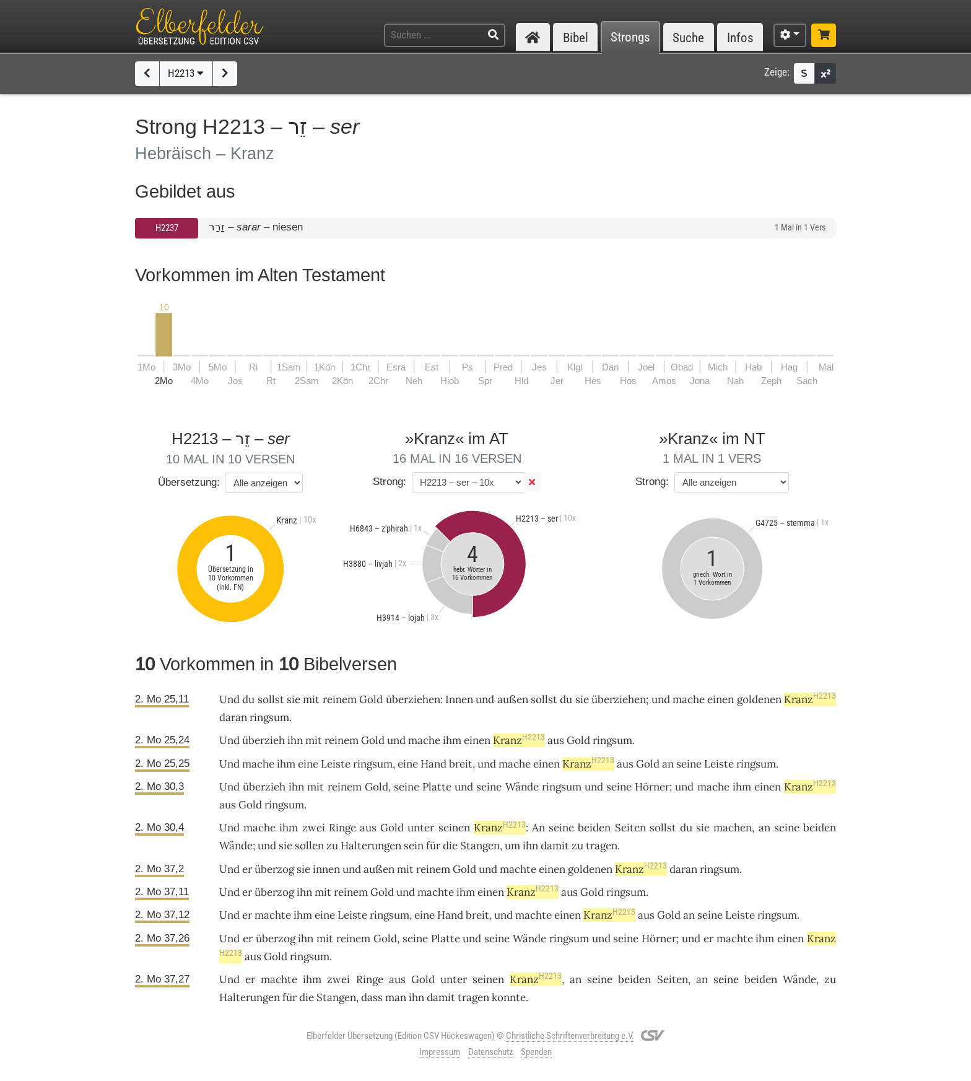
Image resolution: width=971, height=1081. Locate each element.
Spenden (536, 1051)
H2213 (186, 73)
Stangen (480, 845)
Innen (459, 699)
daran (233, 717)
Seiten (630, 827)
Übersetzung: (189, 482)
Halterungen (371, 845)
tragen (601, 845)
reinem (340, 699)
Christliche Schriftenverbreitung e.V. (570, 1035)
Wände (522, 787)
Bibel (575, 37)
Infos (740, 37)
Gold (371, 699)
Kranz (810, 699)
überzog (274, 869)
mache (689, 699)
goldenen (759, 699)
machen (732, 827)
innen (326, 869)
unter (420, 827)
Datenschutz (490, 1051)
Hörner (652, 787)
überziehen (413, 699)
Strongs (630, 37)
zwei (313, 827)
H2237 (166, 228)
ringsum (269, 717)
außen (512, 699)
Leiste (336, 764)
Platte (436, 787)
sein (414, 845)
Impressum (439, 1051)
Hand (433, 764)
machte (518, 869)
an (764, 827)
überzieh (263, 740)
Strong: (389, 482)
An (538, 827)
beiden (594, 827)
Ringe (342, 827)
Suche (688, 37)
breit (460, 764)
